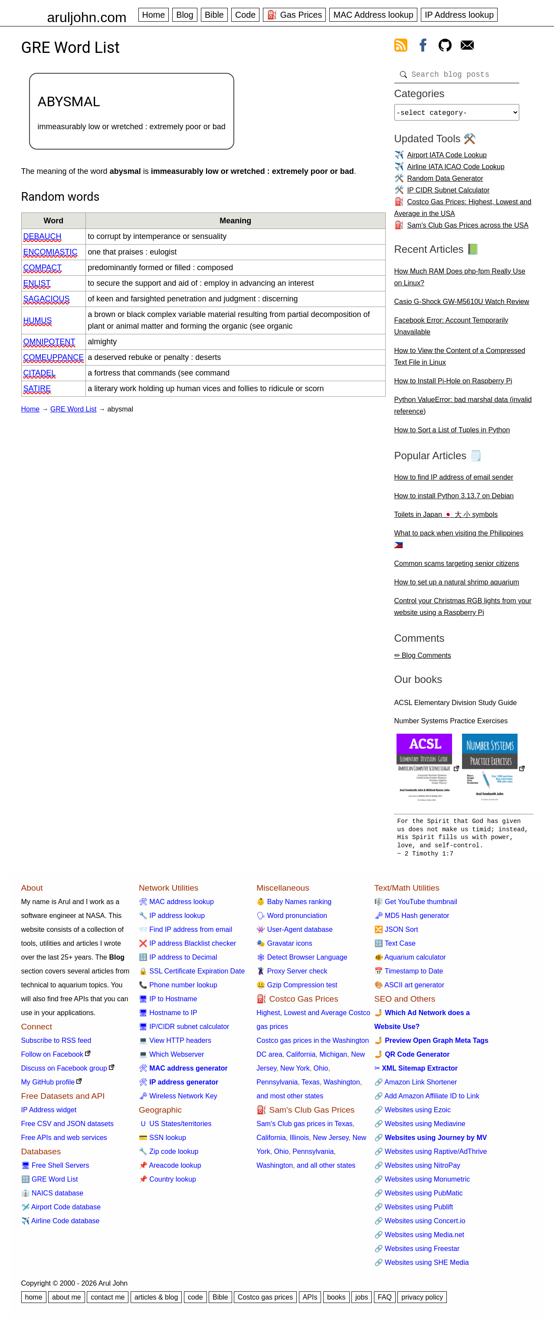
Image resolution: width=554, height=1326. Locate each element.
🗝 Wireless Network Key (178, 1099)
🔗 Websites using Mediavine (419, 1127)
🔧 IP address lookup (172, 919)
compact (42, 267)
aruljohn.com (87, 17)
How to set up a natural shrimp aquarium (456, 585)
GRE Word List (73, 409)
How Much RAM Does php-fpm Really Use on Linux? (459, 280)
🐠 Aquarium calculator (410, 960)
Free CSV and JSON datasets (67, 1127)
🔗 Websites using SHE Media (421, 1266)
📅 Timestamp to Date (408, 974)
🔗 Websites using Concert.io (419, 1224)
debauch (42, 236)
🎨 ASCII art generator (409, 988)
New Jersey (330, 1141)
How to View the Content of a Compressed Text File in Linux (459, 359)
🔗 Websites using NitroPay (417, 1168)
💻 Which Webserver (171, 1057)
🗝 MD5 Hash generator (411, 919)
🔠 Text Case (395, 946)
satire (37, 388)
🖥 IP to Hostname (168, 1002)
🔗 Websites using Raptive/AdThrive (430, 1155)
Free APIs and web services (64, 1141)
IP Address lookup (459, 15)
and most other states (289, 1099)
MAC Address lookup (373, 15)
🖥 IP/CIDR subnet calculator (184, 1030)
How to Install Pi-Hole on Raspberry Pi (453, 384)
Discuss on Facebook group (64, 1071)
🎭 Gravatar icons (284, 946)
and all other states (326, 1168)
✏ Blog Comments (422, 659)
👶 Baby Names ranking (293, 905)
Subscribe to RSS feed (56, 1044)
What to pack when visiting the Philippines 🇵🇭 (459, 542)
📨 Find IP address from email (185, 933)
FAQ (385, 1300)
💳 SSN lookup (162, 1141)
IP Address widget (49, 1113)
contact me (108, 1300)
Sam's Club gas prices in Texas (304, 1127)
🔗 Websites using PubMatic (418, 1196)
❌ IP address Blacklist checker (187, 946)
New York (295, 1071)
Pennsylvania (277, 1085)
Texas (311, 1085)
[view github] (445, 47)
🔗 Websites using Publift (413, 1210)
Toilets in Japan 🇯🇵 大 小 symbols (446, 518)
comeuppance (53, 357)
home (34, 1300)
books (336, 1300)
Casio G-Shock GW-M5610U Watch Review (461, 305)
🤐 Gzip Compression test (296, 988)
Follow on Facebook (52, 1057)
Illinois (299, 1141)
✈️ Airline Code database (60, 1224)
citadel (39, 373)
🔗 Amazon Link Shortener (415, 1085)
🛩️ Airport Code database (61, 1210)
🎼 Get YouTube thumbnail (415, 905)
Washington (342, 1085)
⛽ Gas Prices (294, 15)
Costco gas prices (265, 1300)
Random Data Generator (445, 182)
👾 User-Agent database (294, 933)
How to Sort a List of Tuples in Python (452, 433)
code (195, 1300)
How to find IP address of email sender (454, 480)
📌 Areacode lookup (170, 1168)
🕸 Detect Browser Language (301, 960)
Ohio (321, 1071)
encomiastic (50, 252)
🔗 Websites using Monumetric (422, 1182)
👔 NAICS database (52, 1196)
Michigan (333, 1057)
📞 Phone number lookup (178, 988)
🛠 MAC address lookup (176, 905)
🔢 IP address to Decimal (178, 960)
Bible (214, 15)
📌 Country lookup (167, 1182)
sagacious (46, 298)
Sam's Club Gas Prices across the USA (468, 228)
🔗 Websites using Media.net (419, 1238)
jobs (361, 1300)
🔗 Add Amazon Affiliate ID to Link (426, 1099)
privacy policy (422, 1300)
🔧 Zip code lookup (168, 1155)
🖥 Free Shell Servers (55, 1168)
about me (66, 1300)
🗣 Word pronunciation (291, 919)
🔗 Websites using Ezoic (412, 1113)
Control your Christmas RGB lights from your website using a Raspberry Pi (463, 610)
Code (245, 15)
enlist (37, 283)
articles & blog (156, 1300)
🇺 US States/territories (175, 1127)
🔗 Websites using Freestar (417, 1252)
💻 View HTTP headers (175, 1044)
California (301, 1057)
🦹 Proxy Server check (291, 974)
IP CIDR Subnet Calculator (448, 193)
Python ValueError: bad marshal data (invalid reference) (463, 408)
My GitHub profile (48, 1085)
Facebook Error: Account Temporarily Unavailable (451, 329)
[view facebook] (422, 47)
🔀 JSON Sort (396, 933)
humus (37, 320)
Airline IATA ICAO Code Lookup (456, 170)
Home (153, 15)
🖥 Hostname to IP (168, 1016)
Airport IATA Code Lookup (447, 158)
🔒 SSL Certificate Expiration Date (192, 974)
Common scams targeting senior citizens (456, 567)
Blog (184, 15)
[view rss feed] (400, 47)
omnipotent (49, 341)
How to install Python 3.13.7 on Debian (454, 499)
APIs (310, 1300)
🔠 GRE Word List (49, 1182)
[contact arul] (467, 47)
